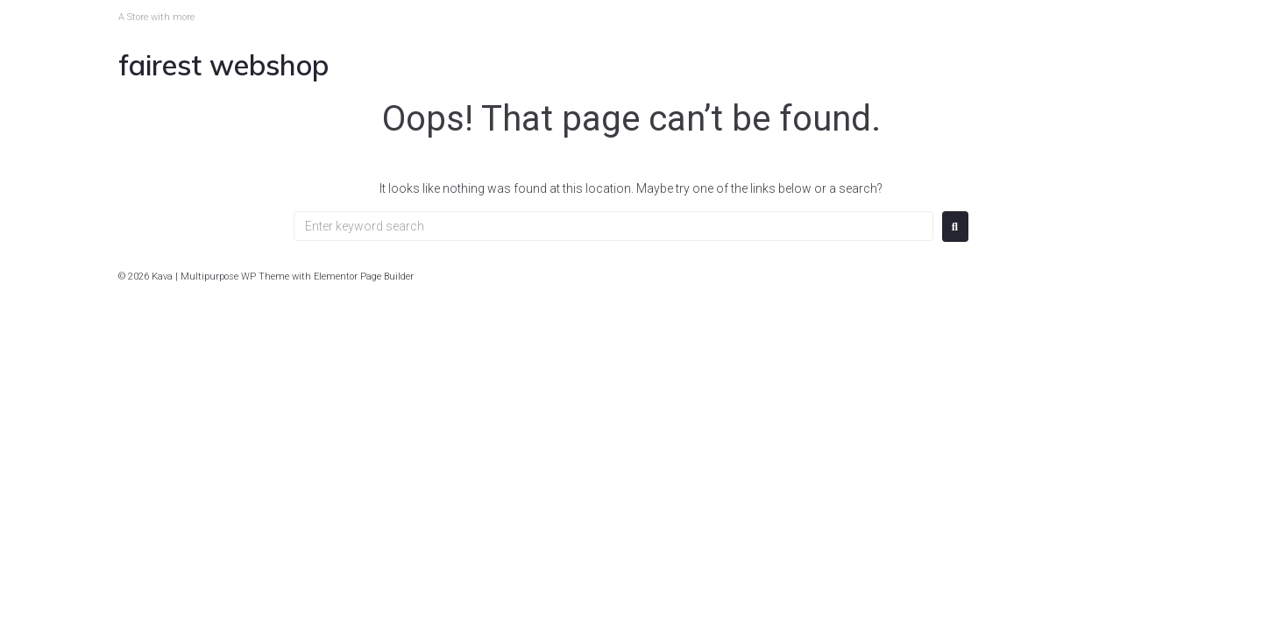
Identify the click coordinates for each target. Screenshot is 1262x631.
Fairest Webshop (223, 64)
